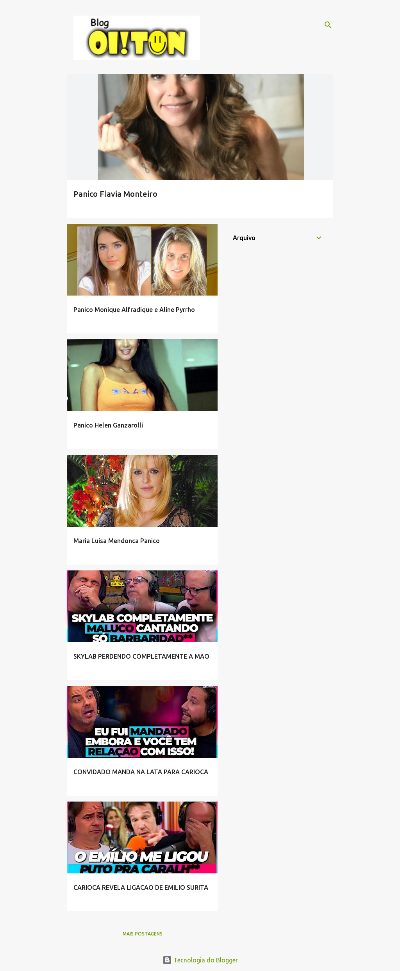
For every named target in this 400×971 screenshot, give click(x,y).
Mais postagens (142, 933)
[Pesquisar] (328, 25)
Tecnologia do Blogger (200, 960)
